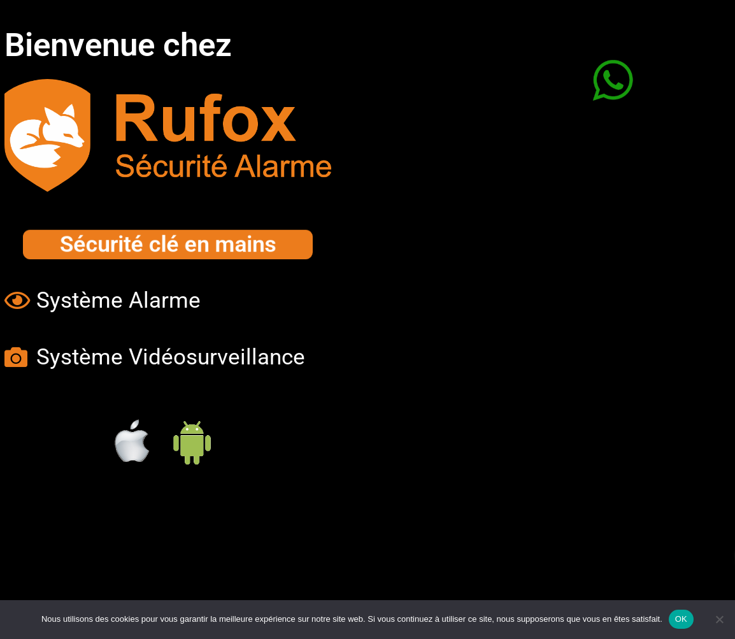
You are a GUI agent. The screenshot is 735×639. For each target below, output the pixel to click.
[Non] (719, 619)
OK (681, 619)
